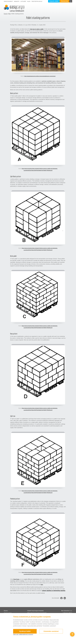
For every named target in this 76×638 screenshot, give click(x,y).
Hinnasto (16, 1)
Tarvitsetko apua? (36, 1)
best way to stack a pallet (36, 29)
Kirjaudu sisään (53, 1)
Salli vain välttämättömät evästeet (23, 634)
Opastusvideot (8, 1)
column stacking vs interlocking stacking (53, 590)
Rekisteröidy (64, 1)
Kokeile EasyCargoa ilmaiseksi (35, 610)
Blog (28, 1)
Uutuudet (23, 1)
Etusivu (5, 13)
